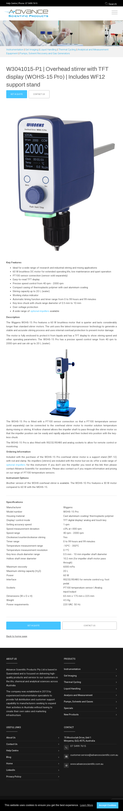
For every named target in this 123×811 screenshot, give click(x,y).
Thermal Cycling (67, 49)
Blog (8, 757)
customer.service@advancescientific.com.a (93, 755)
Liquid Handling (48, 49)
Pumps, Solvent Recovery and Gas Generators (45, 53)
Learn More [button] (86, 805)
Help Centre (11, 3)
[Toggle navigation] (114, 12)
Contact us (39, 94)
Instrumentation (14, 49)
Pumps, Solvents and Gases (78, 701)
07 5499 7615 (31, 3)
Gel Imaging (31, 49)
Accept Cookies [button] (107, 805)
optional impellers (39, 311)
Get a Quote (17, 94)
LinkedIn (10, 770)
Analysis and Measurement (78, 695)
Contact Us (11, 744)
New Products (71, 714)
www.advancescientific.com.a (86, 764)
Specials (68, 708)
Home (9, 763)
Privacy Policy (13, 776)
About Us (11, 737)
